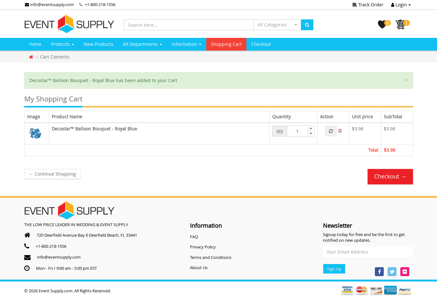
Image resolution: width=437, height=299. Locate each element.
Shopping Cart (226, 44)
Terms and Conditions (210, 257)
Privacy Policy (203, 247)
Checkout (261, 44)
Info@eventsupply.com (49, 4)
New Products (98, 44)
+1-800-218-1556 (100, 4)
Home (35, 44)
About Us (199, 267)
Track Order (368, 5)
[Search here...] (189, 24)
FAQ (194, 237)
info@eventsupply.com (59, 257)
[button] (277, 24)
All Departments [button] (142, 44)
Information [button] (186, 44)
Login (401, 5)
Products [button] (62, 44)
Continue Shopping (52, 174)
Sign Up (334, 269)
